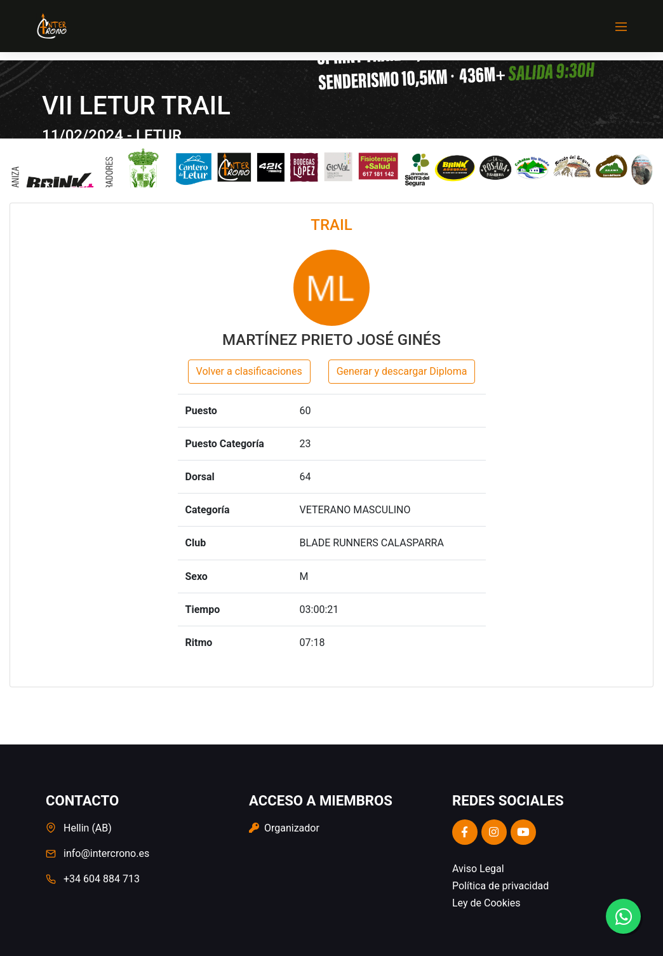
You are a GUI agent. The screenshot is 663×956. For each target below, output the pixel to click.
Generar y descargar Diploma (402, 371)
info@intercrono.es (106, 853)
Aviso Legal (478, 869)
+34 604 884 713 (102, 879)
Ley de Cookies (486, 903)
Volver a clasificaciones (249, 371)
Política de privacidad (500, 886)
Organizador (284, 828)
